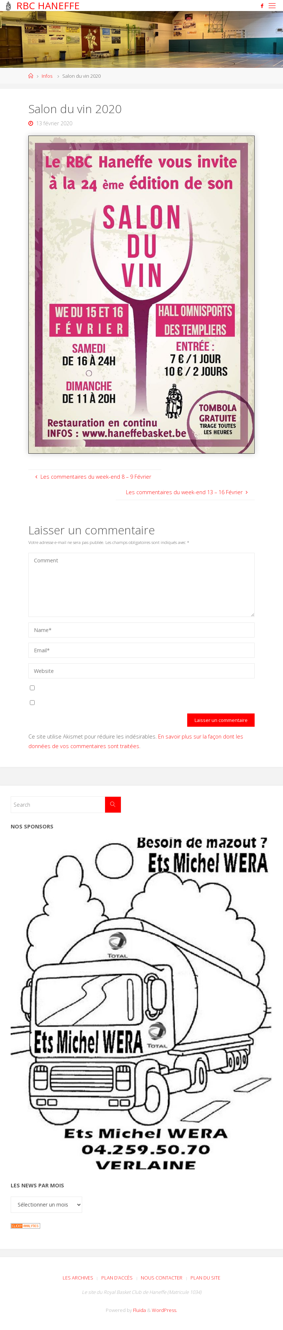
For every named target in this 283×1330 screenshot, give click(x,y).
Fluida (139, 1310)
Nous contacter (161, 1277)
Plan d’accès (117, 1277)
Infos (47, 76)
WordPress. (164, 1310)
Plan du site (205, 1277)
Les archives (78, 1277)
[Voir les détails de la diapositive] (141, 1003)
